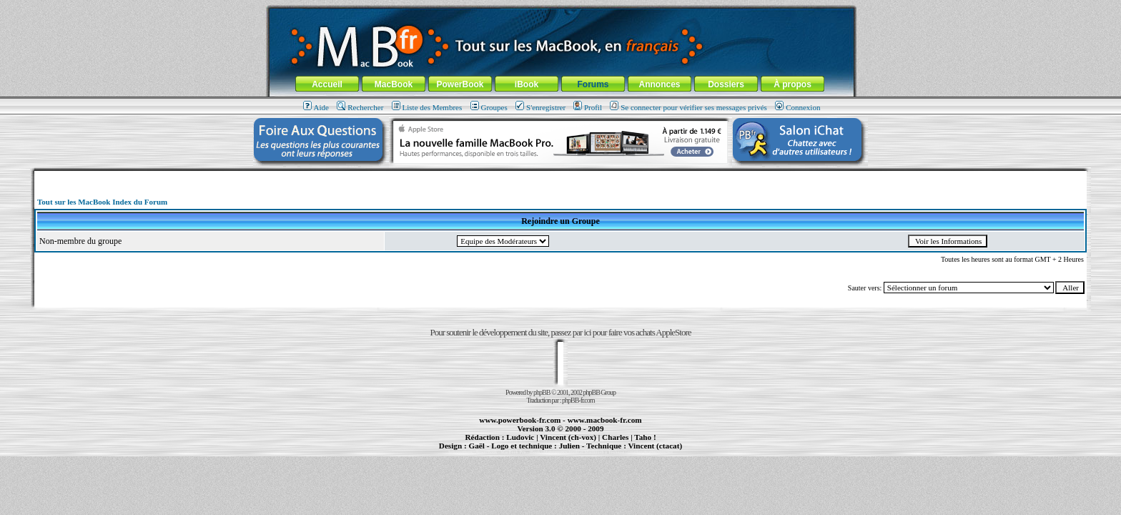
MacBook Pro (512, 452)
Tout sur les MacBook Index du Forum (102, 201)
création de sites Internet (650, 452)
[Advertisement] (560, 176)
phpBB (541, 392)
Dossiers (726, 84)
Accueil (327, 84)
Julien (569, 445)
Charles (615, 437)
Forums (592, 84)
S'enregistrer (540, 107)
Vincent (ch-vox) (568, 437)
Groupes (489, 107)
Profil (587, 107)
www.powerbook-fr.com (519, 420)
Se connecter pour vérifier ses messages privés (688, 107)
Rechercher (360, 107)
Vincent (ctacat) (655, 445)
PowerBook (459, 84)
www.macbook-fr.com (605, 420)
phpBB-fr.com (578, 400)
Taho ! (645, 437)
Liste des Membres (427, 107)
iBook (526, 84)
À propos (792, 84)
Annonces (659, 84)
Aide (316, 107)
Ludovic (520, 437)
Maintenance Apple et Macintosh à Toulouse (583, 452)
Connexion (797, 107)
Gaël (476, 445)
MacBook (394, 84)
